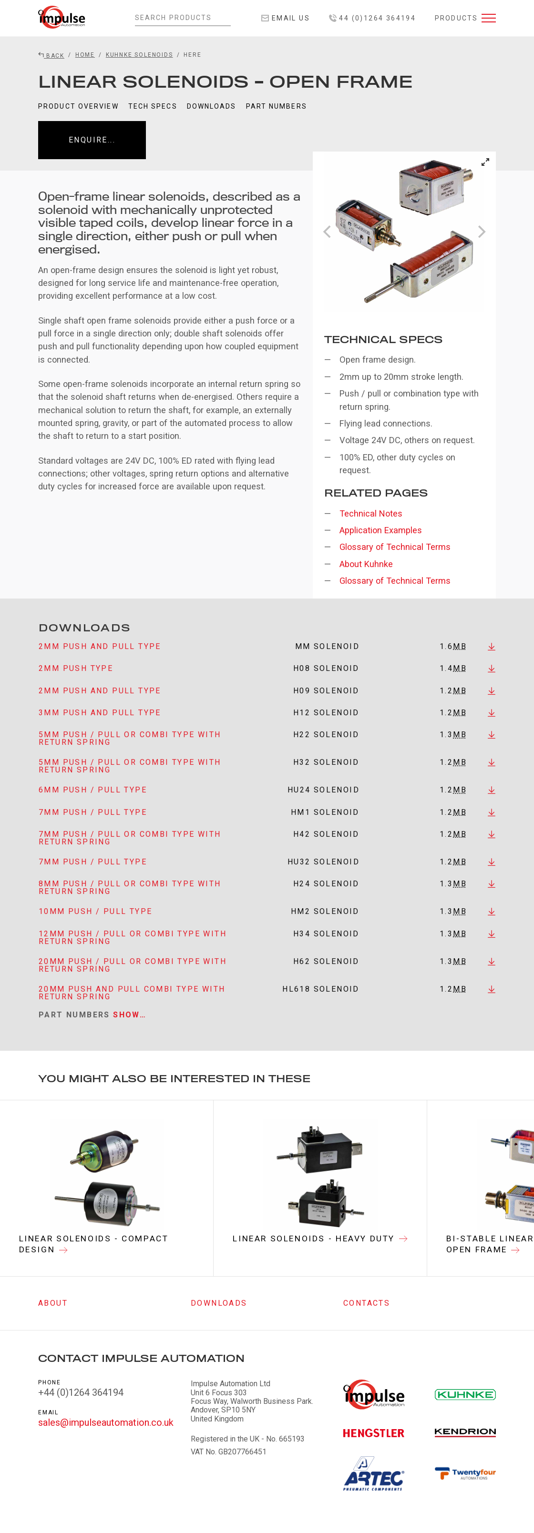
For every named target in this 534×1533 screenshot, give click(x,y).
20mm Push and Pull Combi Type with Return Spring (132, 1005)
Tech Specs (152, 106)
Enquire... (92, 139)
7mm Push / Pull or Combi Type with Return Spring (130, 851)
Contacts (366, 1303)
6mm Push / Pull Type (93, 802)
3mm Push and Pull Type (100, 725)
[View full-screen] (485, 162)
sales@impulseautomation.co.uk (106, 1423)
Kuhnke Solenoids (139, 54)
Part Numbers (276, 106)
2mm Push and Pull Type (100, 658)
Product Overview (78, 106)
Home (85, 54)
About (53, 1303)
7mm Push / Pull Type (93, 824)
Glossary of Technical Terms (395, 547)
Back (51, 55)
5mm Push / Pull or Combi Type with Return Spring (130, 751)
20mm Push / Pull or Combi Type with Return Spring (132, 977)
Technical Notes (370, 513)
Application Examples (380, 530)
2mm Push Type (76, 681)
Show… (129, 1027)
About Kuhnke (366, 564)
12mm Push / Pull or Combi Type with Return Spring (132, 950)
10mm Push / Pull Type (95, 924)
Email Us (285, 18)
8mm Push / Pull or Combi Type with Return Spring (130, 900)
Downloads (211, 106)
